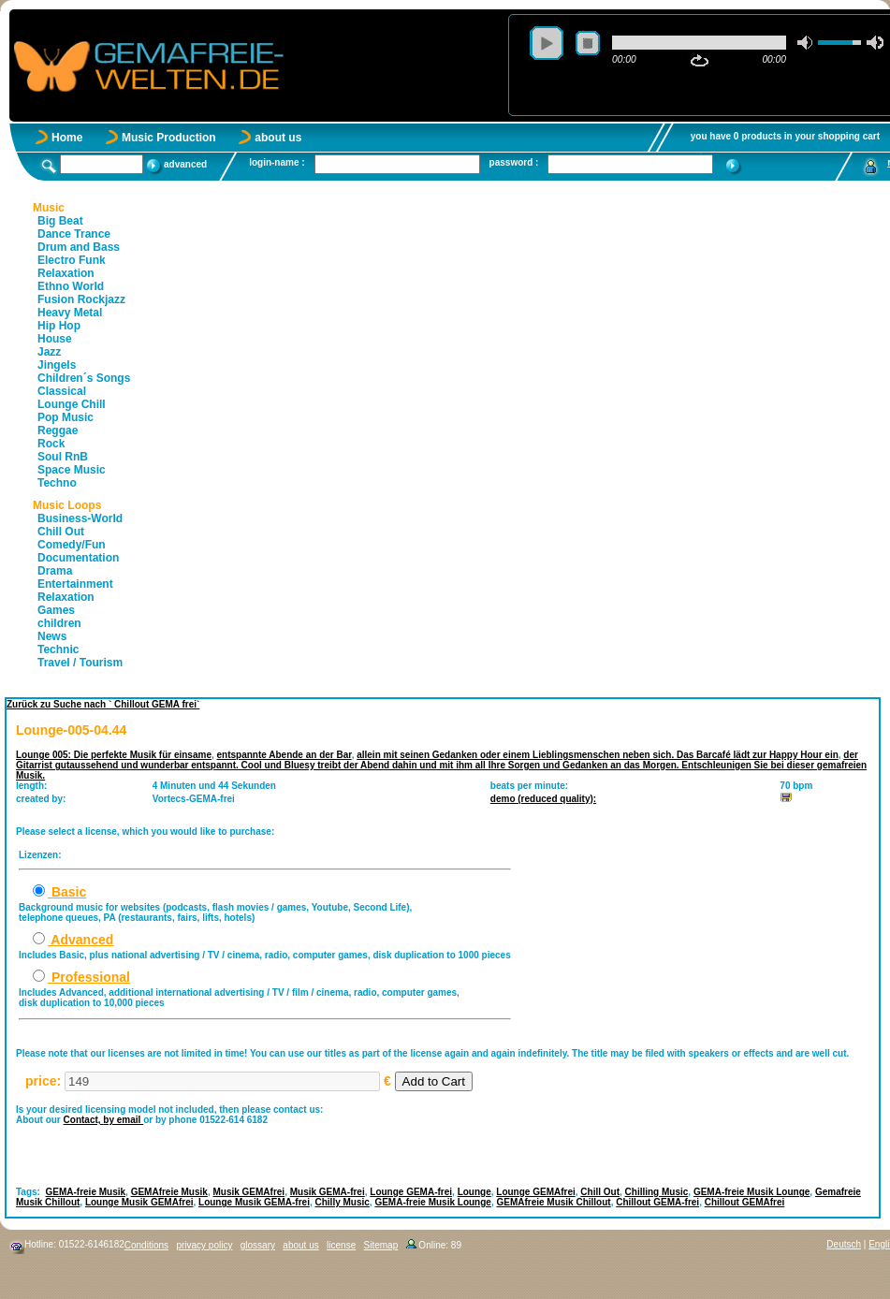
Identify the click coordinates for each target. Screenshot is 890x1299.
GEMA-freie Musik (86, 1192)
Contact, (84, 1120)
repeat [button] (699, 60)
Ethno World (70, 286)
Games (56, 610)
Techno (57, 482)
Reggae (57, 430)
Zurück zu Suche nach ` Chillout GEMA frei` (103, 704)
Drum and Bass (78, 247)
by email (123, 1120)
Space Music (71, 469)
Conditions (146, 1245)
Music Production (169, 137)
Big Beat (60, 220)
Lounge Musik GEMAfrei (139, 1202)
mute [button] (805, 43)
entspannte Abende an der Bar (284, 755)
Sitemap (381, 1245)
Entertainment (75, 584)
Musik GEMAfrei (248, 1192)
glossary (258, 1245)
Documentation (78, 557)
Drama (54, 570)
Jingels (56, 365)
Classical (61, 391)
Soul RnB (62, 456)
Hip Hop (58, 325)
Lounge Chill (71, 404)
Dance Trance (73, 234)
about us (278, 137)
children (59, 623)
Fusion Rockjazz (81, 299)
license (341, 1245)
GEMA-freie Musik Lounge (751, 1192)
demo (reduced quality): (543, 799)
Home (66, 137)
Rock (51, 443)
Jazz (49, 351)
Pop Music (65, 417)
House (54, 338)
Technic (58, 649)
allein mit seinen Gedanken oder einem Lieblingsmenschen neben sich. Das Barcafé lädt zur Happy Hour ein (598, 755)
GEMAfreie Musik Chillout (553, 1202)
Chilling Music (657, 1192)
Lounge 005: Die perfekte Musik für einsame (114, 755)
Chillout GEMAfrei (745, 1202)
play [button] (546, 43)
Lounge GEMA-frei (411, 1192)
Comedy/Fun (71, 544)
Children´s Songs (83, 378)
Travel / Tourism (80, 662)
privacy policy (204, 1245)
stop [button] (588, 43)
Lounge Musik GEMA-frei (254, 1202)
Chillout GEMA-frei (657, 1202)
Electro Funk (71, 260)
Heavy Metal (69, 312)
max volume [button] (875, 43)
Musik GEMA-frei (327, 1192)
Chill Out (60, 531)
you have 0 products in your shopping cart (785, 136)
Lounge (474, 1192)
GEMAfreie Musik (169, 1192)
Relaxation (66, 273)
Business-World (80, 518)
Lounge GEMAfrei (535, 1192)
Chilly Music (342, 1202)
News (51, 636)
